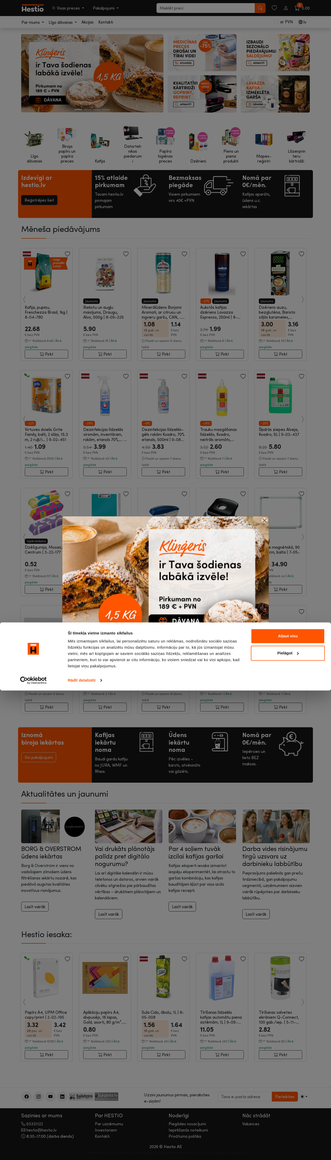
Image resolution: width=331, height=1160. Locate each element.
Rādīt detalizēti (81, 1150)
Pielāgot (288, 1122)
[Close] (264, 520)
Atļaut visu (288, 1105)
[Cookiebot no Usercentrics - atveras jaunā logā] (33, 1150)
